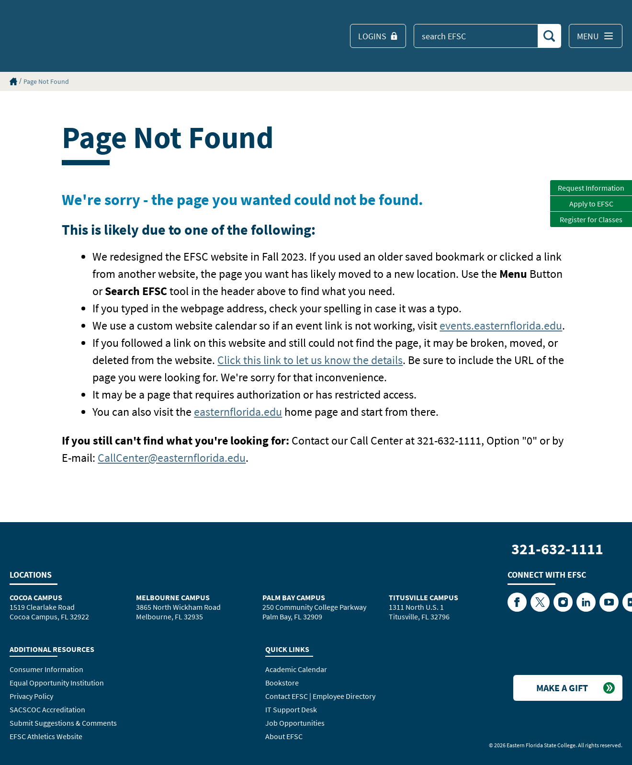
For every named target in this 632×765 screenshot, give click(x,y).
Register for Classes (591, 219)
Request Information (591, 188)
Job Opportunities (295, 723)
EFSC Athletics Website (46, 736)
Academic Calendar (296, 669)
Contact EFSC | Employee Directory (320, 696)
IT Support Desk (291, 709)
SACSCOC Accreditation (47, 709)
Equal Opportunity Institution (57, 682)
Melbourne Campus (173, 597)
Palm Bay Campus (293, 597)
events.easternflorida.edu (501, 325)
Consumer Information (46, 669)
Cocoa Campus (36, 597)
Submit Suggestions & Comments (63, 723)
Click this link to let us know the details (310, 360)
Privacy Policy (31, 696)
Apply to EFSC (591, 203)
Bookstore (282, 682)
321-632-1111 (557, 549)
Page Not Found (46, 81)
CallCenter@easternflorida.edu (172, 457)
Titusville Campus (423, 597)
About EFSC (284, 736)
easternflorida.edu (238, 411)
